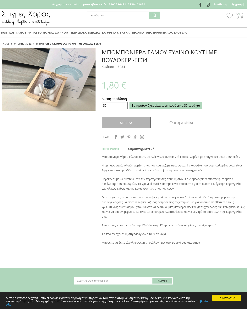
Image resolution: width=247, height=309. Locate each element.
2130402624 (136, 4)
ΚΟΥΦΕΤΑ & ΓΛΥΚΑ (115, 32)
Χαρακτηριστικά (141, 149)
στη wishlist (183, 123)
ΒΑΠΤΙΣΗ (7, 32)
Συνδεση (220, 4)
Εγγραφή (238, 4)
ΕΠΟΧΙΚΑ (137, 32)
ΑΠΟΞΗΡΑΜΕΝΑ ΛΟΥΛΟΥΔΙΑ (166, 32)
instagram (142, 137)
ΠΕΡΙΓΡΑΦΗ (110, 149)
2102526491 (117, 4)
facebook (116, 137)
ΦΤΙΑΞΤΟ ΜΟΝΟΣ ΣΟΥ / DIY (48, 32)
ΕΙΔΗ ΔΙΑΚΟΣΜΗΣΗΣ (85, 32)
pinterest (129, 137)
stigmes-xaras (26, 18)
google (135, 137)
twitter (122, 137)
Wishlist (229, 15)
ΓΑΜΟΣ (21, 32)
